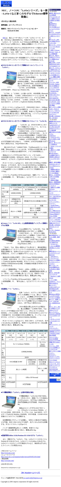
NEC (4, 38)
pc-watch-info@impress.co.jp (32, 478)
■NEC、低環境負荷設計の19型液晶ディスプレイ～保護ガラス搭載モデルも (55, 185)
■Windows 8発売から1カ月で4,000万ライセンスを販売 (54, 295)
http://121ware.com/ (7, 460)
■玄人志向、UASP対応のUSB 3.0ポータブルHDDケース (54, 64)
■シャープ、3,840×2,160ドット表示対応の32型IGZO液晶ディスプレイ (54, 288)
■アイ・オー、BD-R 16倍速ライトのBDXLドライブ (54, 308)
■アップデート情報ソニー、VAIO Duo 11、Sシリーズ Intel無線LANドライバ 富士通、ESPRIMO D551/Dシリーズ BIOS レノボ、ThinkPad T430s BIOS (55, 225)
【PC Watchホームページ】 (30, 473)
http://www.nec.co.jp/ (8, 453)
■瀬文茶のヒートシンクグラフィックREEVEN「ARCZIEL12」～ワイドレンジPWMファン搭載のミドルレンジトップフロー (55, 257)
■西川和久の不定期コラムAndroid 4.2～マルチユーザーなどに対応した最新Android (55, 136)
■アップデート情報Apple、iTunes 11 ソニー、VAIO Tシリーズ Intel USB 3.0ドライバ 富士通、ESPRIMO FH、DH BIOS (55, 112)
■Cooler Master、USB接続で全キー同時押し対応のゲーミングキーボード (54, 157)
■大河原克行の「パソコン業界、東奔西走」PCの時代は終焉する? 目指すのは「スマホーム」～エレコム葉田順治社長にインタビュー (55, 242)
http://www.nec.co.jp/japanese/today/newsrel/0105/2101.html (20, 457)
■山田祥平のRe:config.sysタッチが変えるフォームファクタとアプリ (54, 27)
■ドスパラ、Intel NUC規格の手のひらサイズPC (54, 41)
